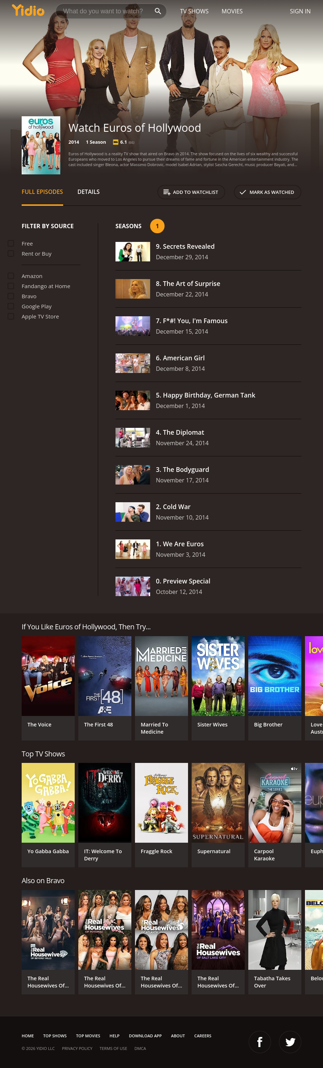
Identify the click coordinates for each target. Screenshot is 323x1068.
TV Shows (194, 11)
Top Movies (88, 1035)
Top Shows (55, 1035)
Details (89, 192)
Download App (145, 1035)
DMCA (140, 1048)
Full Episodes (42, 192)
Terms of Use (113, 1048)
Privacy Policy (77, 1048)
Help (115, 1035)
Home (28, 1035)
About (178, 1035)
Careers (202, 1035)
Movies (232, 11)
